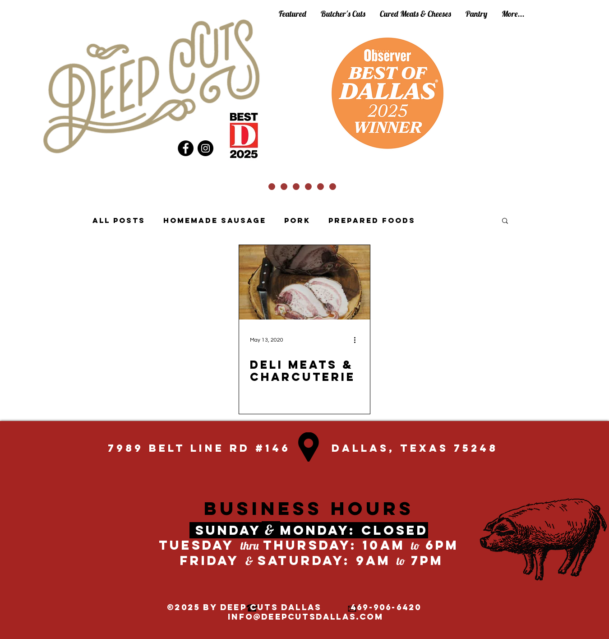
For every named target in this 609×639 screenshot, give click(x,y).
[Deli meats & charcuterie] (304, 282)
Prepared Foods (371, 220)
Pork (297, 220)
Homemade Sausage (214, 220)
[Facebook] (186, 148)
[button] (505, 221)
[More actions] (357, 339)
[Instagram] (205, 148)
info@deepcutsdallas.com (305, 616)
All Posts (118, 220)
